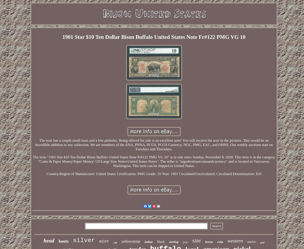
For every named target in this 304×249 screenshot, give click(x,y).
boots (64, 241)
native (251, 242)
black (161, 242)
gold (262, 242)
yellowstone (130, 241)
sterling (174, 242)
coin (220, 242)
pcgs (185, 242)
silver (84, 240)
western (235, 241)
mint (104, 241)
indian (149, 242)
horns (209, 242)
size (196, 240)
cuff (115, 242)
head (48, 241)
